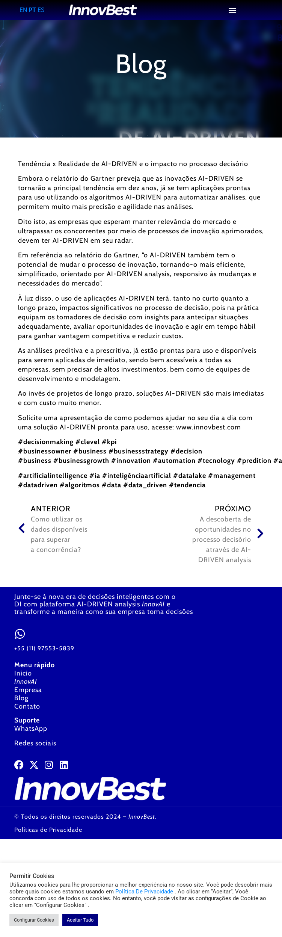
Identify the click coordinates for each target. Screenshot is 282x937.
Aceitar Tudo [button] (80, 920)
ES (41, 10)
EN (23, 10)
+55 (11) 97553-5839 (44, 648)
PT (32, 10)
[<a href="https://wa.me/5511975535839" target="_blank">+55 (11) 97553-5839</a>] (20, 633)
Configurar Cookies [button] (34, 920)
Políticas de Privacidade (48, 829)
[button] (232, 10)
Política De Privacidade (144, 891)
